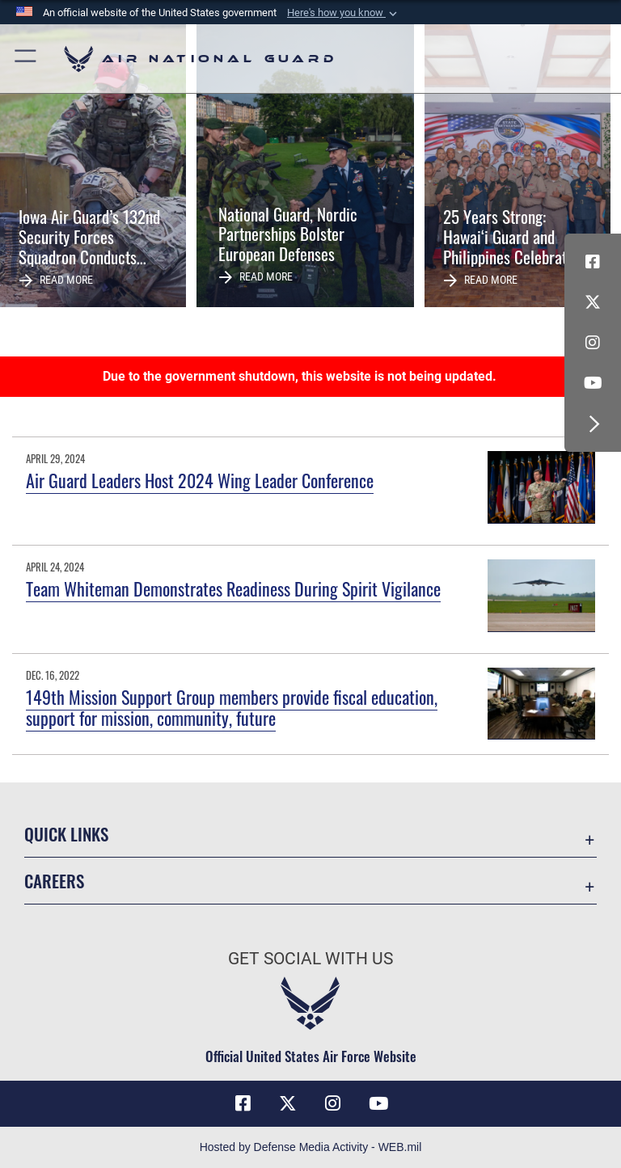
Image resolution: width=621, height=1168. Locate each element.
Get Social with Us (310, 958)
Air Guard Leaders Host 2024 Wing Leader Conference (200, 480)
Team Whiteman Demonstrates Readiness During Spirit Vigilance (233, 588)
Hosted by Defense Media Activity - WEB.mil (311, 1147)
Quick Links (66, 833)
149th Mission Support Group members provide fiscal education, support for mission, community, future (231, 707)
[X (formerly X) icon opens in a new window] (592, 302)
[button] (343, 13)
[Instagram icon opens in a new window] (592, 343)
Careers (54, 880)
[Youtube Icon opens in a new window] (592, 383)
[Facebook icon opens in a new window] (592, 262)
